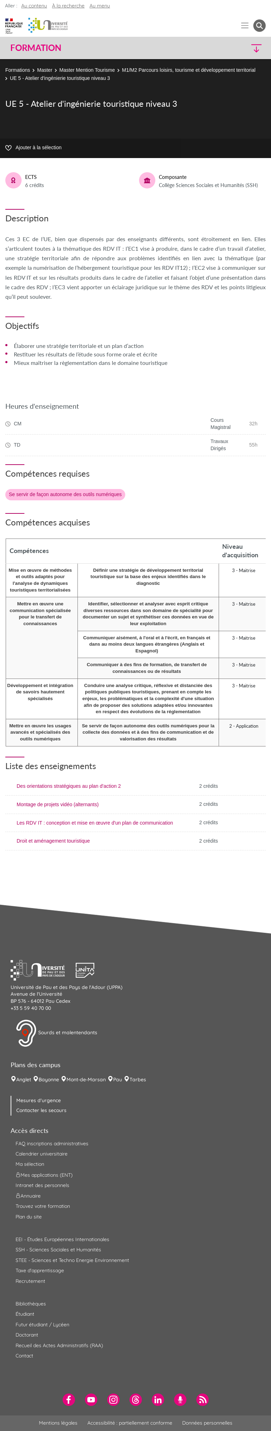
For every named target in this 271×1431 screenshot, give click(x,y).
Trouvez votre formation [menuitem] (43, 1206)
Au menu (100, 5)
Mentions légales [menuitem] (58, 1423)
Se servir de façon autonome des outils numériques (65, 494)
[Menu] (245, 25)
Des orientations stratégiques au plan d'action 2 (69, 786)
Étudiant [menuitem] (25, 1314)
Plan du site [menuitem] (29, 1217)
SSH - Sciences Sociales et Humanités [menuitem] (58, 1249)
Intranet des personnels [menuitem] (42, 1185)
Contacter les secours (41, 1110)
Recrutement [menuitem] (30, 1281)
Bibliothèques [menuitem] (31, 1304)
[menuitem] (69, 1399)
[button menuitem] (259, 25)
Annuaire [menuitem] (28, 1196)
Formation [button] (35, 48)
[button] (234, 48)
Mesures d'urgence (38, 1100)
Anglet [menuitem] (23, 1079)
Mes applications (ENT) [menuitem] (44, 1174)
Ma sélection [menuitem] (30, 1164)
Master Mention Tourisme (87, 70)
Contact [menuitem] (24, 1356)
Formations (17, 70)
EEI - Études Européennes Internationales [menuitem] (62, 1239)
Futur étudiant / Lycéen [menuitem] (42, 1324)
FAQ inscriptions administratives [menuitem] (52, 1143)
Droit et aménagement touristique (53, 841)
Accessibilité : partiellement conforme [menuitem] (129, 1423)
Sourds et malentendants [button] (56, 1033)
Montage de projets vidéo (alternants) (58, 804)
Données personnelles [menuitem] (207, 1423)
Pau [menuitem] (117, 1079)
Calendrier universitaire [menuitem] (42, 1154)
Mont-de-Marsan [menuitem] (86, 1079)
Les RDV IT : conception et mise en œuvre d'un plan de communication (95, 823)
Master (44, 70)
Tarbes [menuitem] (137, 1079)
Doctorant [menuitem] (27, 1335)
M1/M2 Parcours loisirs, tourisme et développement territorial (188, 70)
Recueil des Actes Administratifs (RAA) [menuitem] (59, 1345)
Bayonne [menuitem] (49, 1079)
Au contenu (34, 5)
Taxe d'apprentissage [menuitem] (40, 1270)
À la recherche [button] (68, 5)
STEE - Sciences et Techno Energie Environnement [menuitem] (72, 1260)
